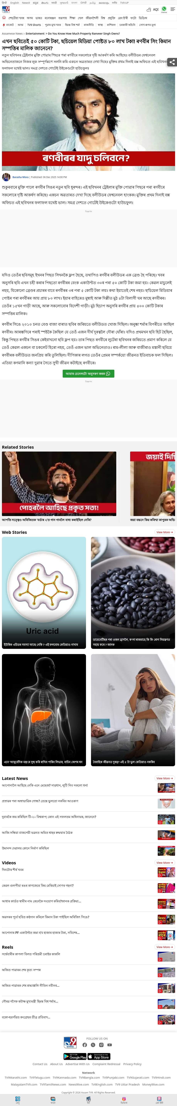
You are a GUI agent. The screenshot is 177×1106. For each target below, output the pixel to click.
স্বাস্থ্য (100, 25)
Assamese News (12, 33)
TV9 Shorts (34, 25)
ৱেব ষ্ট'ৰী (123, 18)
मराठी (54, 2)
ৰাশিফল (111, 25)
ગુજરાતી (64, 2)
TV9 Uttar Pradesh (127, 1084)
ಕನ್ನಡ (35, 2)
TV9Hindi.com (161, 1077)
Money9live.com (153, 1084)
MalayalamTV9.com (24, 1084)
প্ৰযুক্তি (111, 18)
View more (165, 532)
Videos (9, 862)
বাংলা (74, 2)
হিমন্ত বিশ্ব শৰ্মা (72, 25)
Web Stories (14, 532)
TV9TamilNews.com (53, 1084)
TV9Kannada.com (64, 1077)
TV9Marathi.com (16, 1077)
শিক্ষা (72, 18)
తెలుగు (44, 2)
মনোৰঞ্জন (50, 18)
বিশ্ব (103, 18)
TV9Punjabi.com (113, 1077)
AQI (155, 9)
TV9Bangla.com (89, 1077)
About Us (56, 1064)
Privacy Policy (132, 1064)
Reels (7, 947)
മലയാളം (104, 2)
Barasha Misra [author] (21, 177)
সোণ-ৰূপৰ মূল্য (147, 25)
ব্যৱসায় (62, 18)
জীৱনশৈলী (92, 18)
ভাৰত (38, 18)
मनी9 (114, 2)
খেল (80, 18)
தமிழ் (93, 2)
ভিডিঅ (143, 18)
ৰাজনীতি (89, 25)
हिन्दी (4, 2)
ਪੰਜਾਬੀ (83, 2)
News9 (26, 2)
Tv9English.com (102, 1084)
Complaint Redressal (107, 1064)
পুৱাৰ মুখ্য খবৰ (53, 25)
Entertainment (35, 33)
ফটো (133, 18)
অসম (30, 18)
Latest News (15, 778)
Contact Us (40, 1064)
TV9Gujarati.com (138, 1077)
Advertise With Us (77, 1064)
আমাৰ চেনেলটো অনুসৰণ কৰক (88, 373)
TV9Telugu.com (39, 1077)
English (14, 2)
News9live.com (79, 1084)
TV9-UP (124, 2)
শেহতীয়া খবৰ (16, 18)
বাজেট (10, 25)
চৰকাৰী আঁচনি (127, 25)
